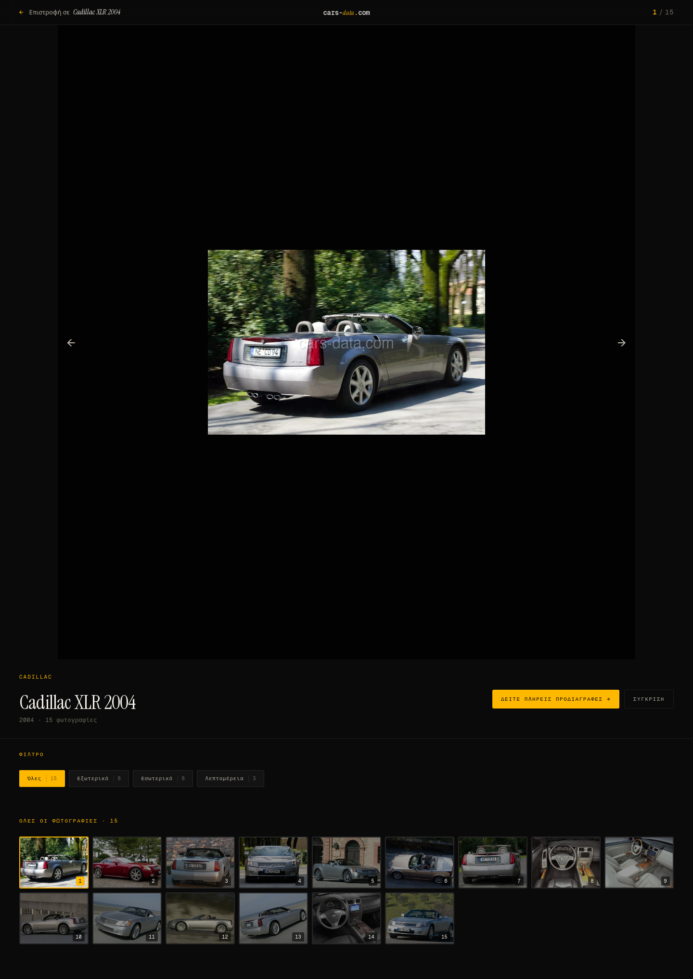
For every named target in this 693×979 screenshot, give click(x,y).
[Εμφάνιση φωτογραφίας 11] (127, 918)
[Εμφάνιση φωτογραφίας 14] (346, 918)
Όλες (42, 779)
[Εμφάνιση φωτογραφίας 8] (566, 863)
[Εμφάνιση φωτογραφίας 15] (419, 918)
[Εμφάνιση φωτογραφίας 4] (273, 863)
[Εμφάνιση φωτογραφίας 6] (419, 863)
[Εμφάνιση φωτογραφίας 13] (273, 918)
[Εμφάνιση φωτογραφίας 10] (54, 918)
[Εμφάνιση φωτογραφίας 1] (54, 863)
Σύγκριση (649, 699)
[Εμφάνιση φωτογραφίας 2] (127, 863)
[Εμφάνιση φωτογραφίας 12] (200, 918)
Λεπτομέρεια (230, 779)
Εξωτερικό (99, 779)
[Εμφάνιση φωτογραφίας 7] (492, 863)
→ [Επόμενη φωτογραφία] (622, 342)
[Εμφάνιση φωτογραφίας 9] (639, 863)
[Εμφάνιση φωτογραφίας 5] (346, 863)
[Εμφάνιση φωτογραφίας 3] (200, 863)
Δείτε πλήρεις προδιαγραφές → (556, 699)
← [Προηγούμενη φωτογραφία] (71, 342)
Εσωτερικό (163, 779)
